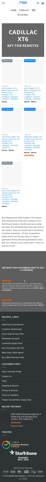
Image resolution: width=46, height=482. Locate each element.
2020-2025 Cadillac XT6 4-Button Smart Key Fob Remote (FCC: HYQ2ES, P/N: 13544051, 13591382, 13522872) (11, 142)
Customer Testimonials (12, 329)
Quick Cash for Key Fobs (13, 334)
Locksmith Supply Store (12, 343)
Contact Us (7, 376)
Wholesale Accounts (11, 339)
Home (14, 10)
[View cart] (42, 3)
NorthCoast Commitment (12, 325)
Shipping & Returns (10, 386)
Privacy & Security (10, 390)
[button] (3, 3)
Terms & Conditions (10, 395)
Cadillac (24, 10)
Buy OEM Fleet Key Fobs (13, 357)
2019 (26, 459)
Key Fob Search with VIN (13, 348)
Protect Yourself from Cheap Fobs (16, 400)
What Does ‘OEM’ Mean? (13, 353)
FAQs (4, 381)
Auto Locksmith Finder (11, 372)
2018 (20, 459)
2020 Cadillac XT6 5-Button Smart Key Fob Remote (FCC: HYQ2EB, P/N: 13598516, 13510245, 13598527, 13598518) (10, 93)
